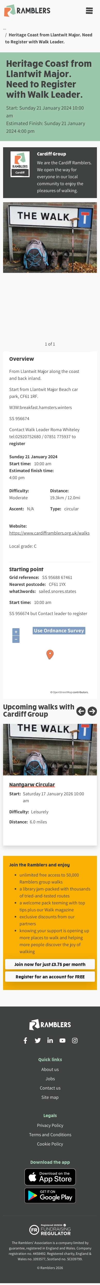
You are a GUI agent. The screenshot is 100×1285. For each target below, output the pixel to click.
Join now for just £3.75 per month (50, 964)
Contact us (50, 1088)
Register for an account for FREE (50, 976)
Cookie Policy (50, 1144)
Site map (50, 1097)
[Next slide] (92, 711)
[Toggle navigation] (89, 10)
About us (50, 1069)
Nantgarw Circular (32, 784)
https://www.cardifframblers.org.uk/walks (49, 533)
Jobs (50, 1079)
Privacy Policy (50, 1125)
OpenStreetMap (62, 692)
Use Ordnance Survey (59, 630)
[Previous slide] (81, 711)
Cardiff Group (51, 154)
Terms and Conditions (50, 1134)
